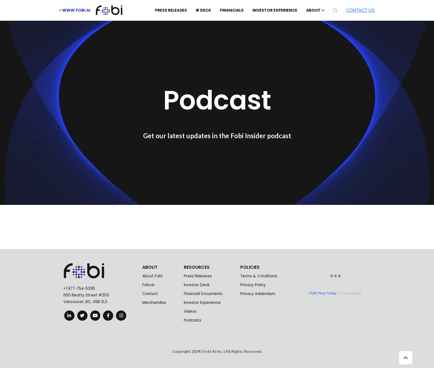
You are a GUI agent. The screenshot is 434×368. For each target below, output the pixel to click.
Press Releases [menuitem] (198, 276)
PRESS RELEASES (171, 10)
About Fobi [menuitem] (152, 276)
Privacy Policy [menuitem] (253, 285)
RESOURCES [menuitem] (197, 267)
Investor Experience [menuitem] (202, 302)
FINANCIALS (232, 10)
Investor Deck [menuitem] (197, 285)
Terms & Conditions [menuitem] (258, 276)
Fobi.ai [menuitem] (148, 285)
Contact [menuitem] (150, 293)
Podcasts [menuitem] (192, 320)
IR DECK (203, 10)
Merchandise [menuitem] (154, 302)
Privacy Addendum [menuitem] (257, 293)
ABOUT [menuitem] (149, 267)
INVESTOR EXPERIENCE (274, 10)
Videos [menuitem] (190, 311)
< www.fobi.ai (74, 10)
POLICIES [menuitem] (250, 267)
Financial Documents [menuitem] (203, 293)
